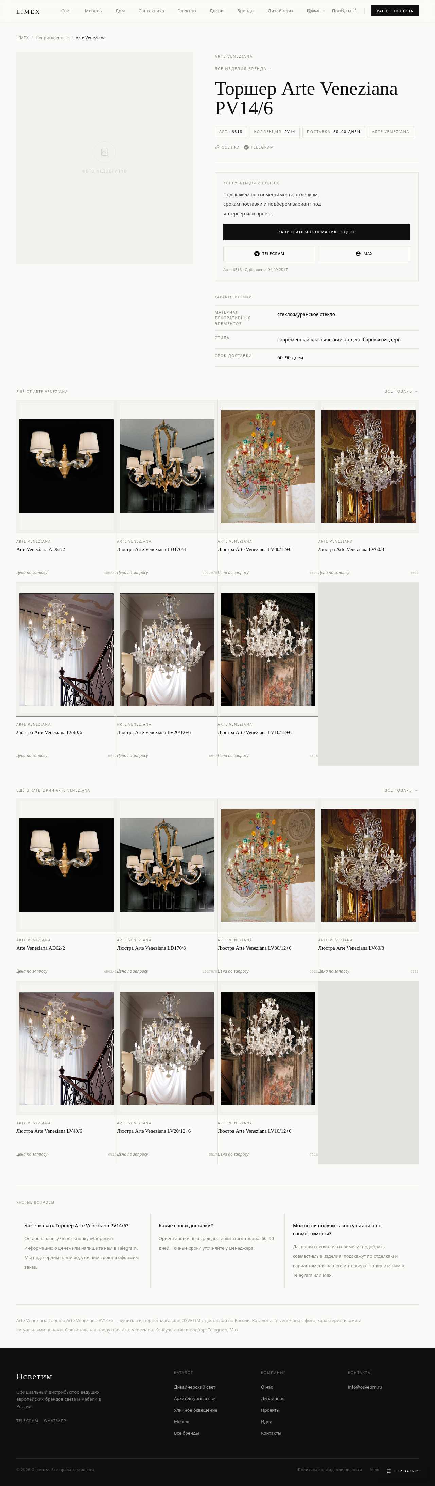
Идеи (266, 1421)
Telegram (259, 147)
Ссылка (227, 147)
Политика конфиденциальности (330, 1469)
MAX (364, 253)
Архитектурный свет (195, 1398)
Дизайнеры (280, 10)
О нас (267, 1387)
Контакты (271, 1433)
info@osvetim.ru (365, 1387)
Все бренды (186, 1433)
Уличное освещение (196, 1410)
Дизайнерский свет (194, 1387)
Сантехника (151, 10)
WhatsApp (55, 1420)
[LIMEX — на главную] (28, 10)
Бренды (245, 10)
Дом (120, 10)
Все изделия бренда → (244, 68)
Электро (187, 10)
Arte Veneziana (234, 56)
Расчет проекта (395, 10)
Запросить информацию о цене (316, 231)
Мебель (93, 10)
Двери (217, 10)
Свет (66, 10)
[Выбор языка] (316, 11)
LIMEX (22, 38)
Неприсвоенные (52, 38)
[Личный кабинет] (355, 10)
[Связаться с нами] (403, 1471)
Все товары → (402, 392)
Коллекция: (275, 131)
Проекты (341, 10)
